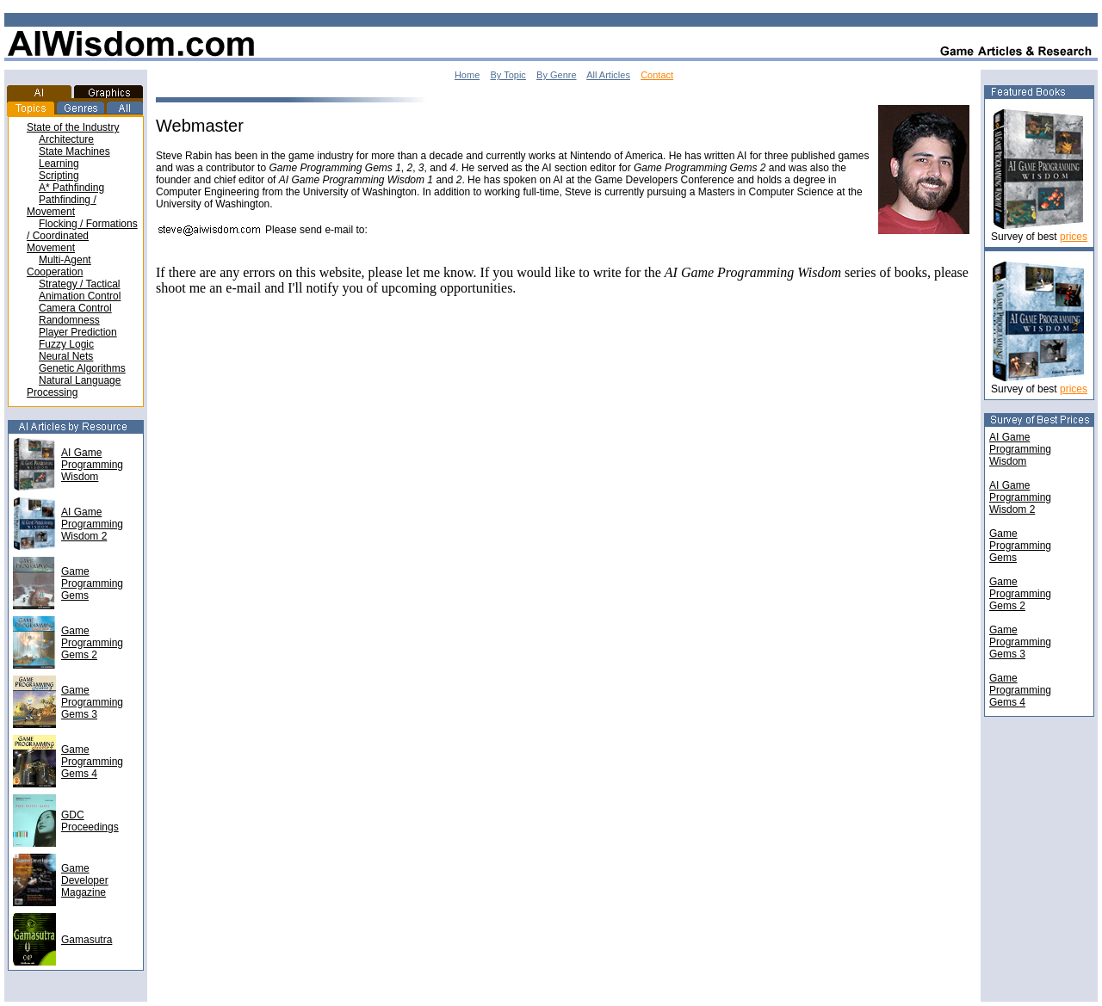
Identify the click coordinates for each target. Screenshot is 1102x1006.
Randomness (69, 320)
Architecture (66, 139)
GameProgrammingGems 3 (1020, 642)
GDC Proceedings (90, 821)
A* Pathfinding (71, 188)
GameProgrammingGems (1020, 546)
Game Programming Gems (92, 583)
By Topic (507, 75)
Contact (657, 75)
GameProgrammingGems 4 (1020, 690)
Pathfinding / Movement (61, 206)
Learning (59, 163)
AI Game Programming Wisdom (92, 465)
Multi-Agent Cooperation (59, 266)
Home (467, 75)
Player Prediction (78, 332)
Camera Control (75, 308)
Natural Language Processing (74, 386)
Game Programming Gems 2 (92, 643)
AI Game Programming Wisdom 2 (92, 524)
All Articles (608, 75)
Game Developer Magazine (84, 880)
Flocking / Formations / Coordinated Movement (82, 236)
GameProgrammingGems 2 (1020, 594)
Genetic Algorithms (82, 368)
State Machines (74, 151)
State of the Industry (73, 127)
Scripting (59, 176)
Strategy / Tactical (80, 284)
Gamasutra (86, 940)
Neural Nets (66, 356)
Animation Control (80, 296)
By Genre (556, 75)
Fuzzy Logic (66, 344)
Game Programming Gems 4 (92, 762)
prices (1073, 237)
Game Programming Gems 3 (92, 702)
